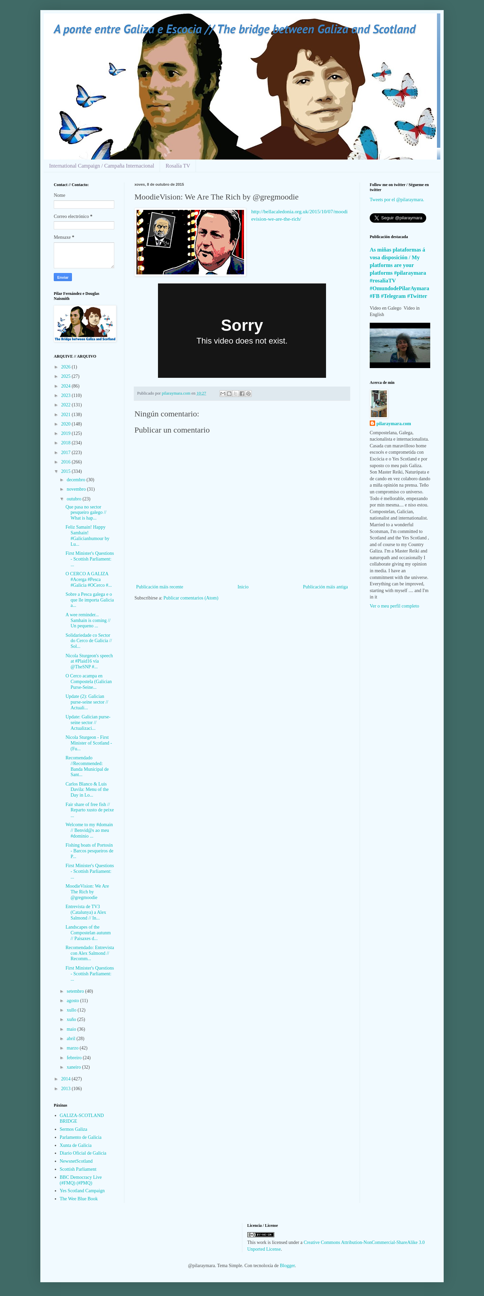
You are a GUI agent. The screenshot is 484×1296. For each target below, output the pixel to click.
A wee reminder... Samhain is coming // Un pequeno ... (88, 620)
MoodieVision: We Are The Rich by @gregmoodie (87, 892)
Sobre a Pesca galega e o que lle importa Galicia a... (90, 600)
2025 (66, 376)
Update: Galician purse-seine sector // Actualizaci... (88, 722)
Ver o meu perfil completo (394, 606)
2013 (66, 1088)
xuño (72, 1019)
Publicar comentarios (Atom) (190, 597)
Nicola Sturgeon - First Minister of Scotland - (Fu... (89, 743)
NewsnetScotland (76, 1161)
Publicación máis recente (159, 586)
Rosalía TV (178, 166)
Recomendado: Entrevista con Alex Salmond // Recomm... (90, 953)
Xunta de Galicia (76, 1145)
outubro (74, 498)
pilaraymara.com (393, 423)
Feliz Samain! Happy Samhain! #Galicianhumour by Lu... (87, 535)
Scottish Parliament (78, 1169)
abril (71, 1038)
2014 (66, 1078)
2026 (66, 366)
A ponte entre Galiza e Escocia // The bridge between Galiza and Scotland (234, 29)
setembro (76, 991)
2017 (66, 452)
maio (72, 1029)
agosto (73, 1000)
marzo (73, 1048)
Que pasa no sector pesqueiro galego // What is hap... (86, 512)
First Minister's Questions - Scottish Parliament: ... (90, 559)
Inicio (243, 586)
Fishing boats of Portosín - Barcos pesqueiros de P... (89, 851)
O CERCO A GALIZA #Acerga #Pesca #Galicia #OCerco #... (89, 579)
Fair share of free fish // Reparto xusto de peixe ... (90, 810)
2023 (66, 395)
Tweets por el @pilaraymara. (397, 199)
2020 (66, 424)
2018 (66, 442)
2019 (66, 433)
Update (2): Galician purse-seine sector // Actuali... (87, 702)
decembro (76, 479)
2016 (66, 461)
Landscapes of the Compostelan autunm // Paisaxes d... (88, 933)
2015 (66, 471)
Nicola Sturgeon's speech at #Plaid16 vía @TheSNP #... (89, 661)
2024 (66, 386)
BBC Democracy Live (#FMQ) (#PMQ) (81, 1180)
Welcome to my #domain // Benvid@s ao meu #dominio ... (89, 830)
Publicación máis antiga (325, 586)
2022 (66, 404)
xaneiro (74, 1067)
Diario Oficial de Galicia (83, 1153)
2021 (66, 414)
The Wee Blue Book (79, 1198)
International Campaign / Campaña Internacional (101, 166)
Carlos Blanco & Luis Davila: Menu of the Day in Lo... (87, 789)
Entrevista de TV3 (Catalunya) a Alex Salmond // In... (86, 912)
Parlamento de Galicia (81, 1137)
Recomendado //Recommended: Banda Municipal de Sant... (87, 766)
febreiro (75, 1057)
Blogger (287, 1265)
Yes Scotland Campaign (82, 1190)
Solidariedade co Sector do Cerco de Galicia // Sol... (89, 641)
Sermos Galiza (73, 1129)
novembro (77, 489)
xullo (72, 1010)
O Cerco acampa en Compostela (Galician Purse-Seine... (89, 681)
